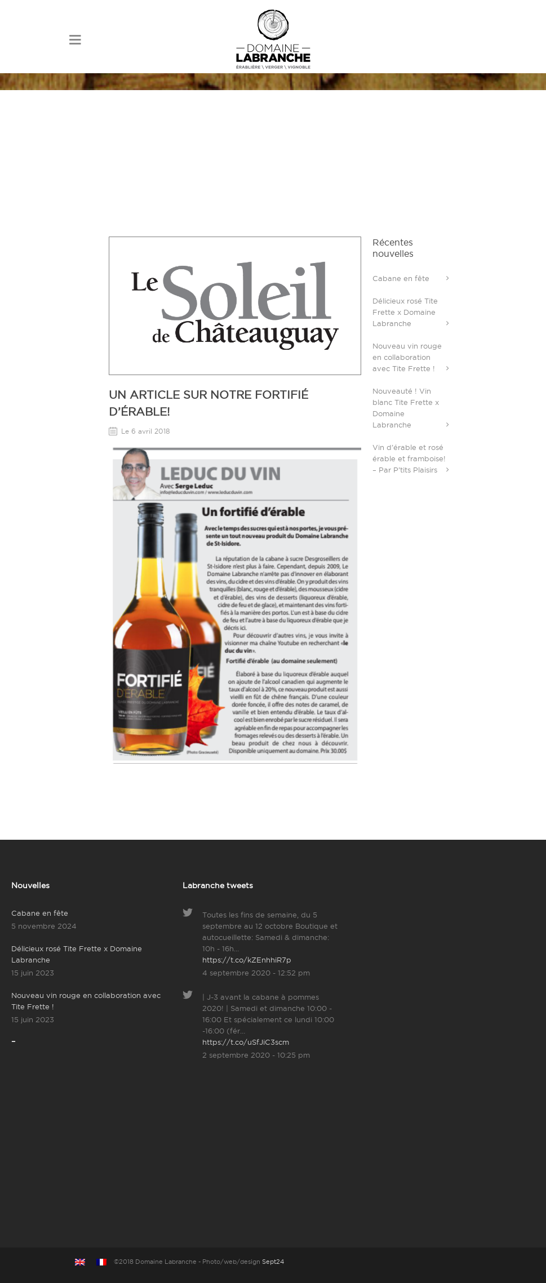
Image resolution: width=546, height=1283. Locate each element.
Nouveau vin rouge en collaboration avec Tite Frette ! (407, 357)
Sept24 (273, 1261)
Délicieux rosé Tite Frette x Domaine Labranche (405, 312)
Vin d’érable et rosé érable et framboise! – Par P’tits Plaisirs (409, 458)
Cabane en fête (400, 278)
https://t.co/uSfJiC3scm (245, 1042)
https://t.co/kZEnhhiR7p (246, 960)
